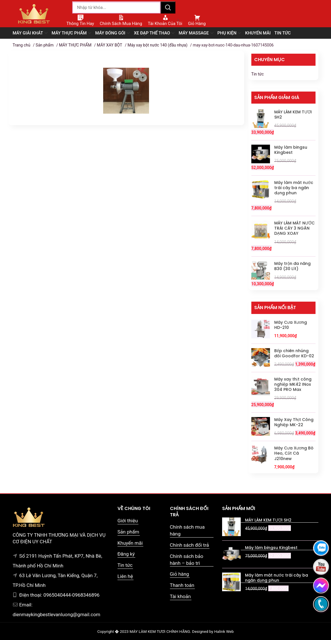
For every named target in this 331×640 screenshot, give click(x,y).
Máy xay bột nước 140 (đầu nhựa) (157, 45)
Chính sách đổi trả (189, 545)
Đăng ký (126, 554)
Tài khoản (180, 596)
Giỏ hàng (179, 574)
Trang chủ (21, 45)
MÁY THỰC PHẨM (75, 45)
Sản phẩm (45, 45)
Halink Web (224, 631)
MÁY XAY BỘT (109, 45)
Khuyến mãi (130, 543)
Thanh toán (182, 585)
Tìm (167, 7)
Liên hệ (125, 576)
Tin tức (257, 74)
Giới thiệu (127, 520)
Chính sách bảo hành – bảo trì (186, 559)
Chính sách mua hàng (187, 530)
